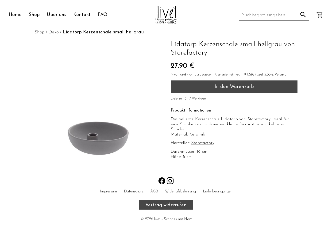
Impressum (108, 191)
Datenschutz (133, 191)
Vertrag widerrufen (166, 205)
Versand (280, 74)
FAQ (103, 14)
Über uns (56, 14)
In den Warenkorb (234, 86)
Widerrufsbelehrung (180, 191)
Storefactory (202, 143)
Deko (54, 32)
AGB (154, 191)
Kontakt (82, 14)
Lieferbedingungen (217, 191)
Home (15, 14)
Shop (34, 14)
